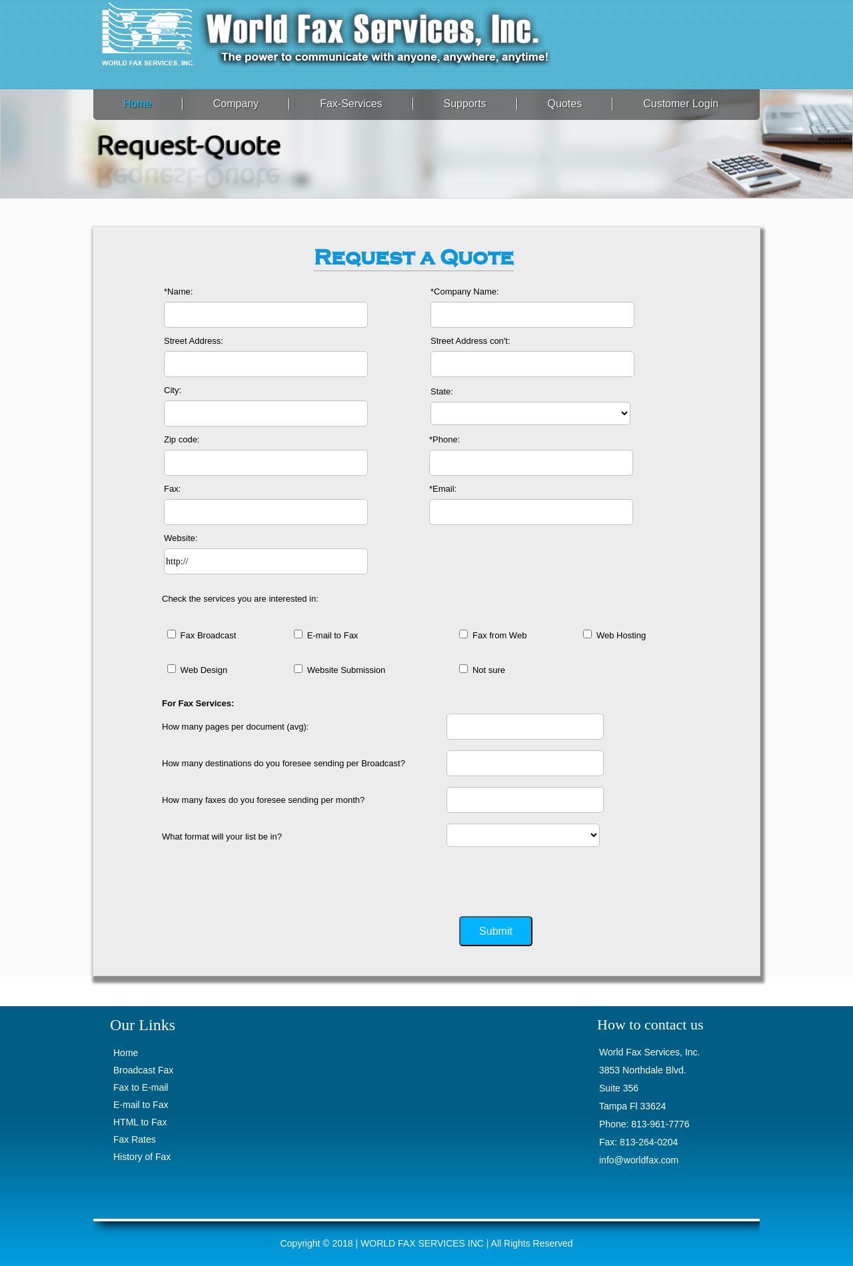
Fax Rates (134, 1139)
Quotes (565, 103)
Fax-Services (351, 103)
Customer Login (680, 103)
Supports (465, 103)
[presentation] (547, 878)
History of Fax (142, 1156)
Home (137, 103)
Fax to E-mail (140, 1087)
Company (236, 103)
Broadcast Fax (143, 1070)
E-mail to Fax (140, 1104)
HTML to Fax (140, 1122)
